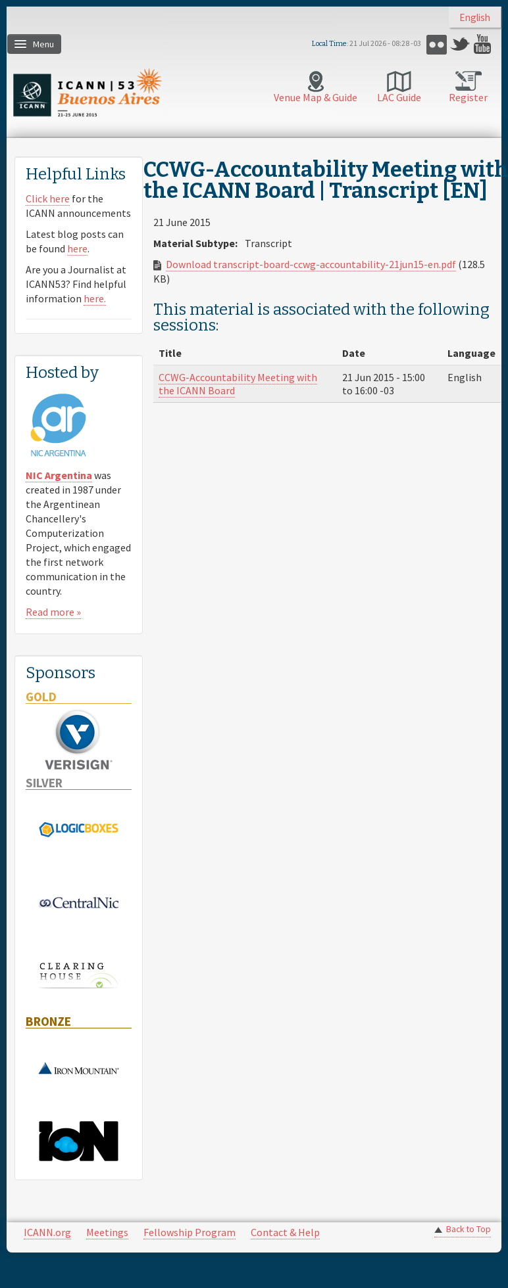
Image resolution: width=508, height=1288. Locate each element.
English (474, 17)
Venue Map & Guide (315, 97)
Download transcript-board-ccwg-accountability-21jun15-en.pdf (311, 264)
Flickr (436, 44)
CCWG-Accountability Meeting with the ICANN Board (238, 384)
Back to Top (468, 1229)
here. (95, 298)
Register (468, 97)
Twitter (460, 44)
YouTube (484, 44)
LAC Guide (399, 97)
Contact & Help (285, 1232)
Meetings (107, 1232)
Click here (48, 198)
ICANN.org (47, 1232)
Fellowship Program (189, 1232)
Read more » (53, 611)
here (77, 248)
